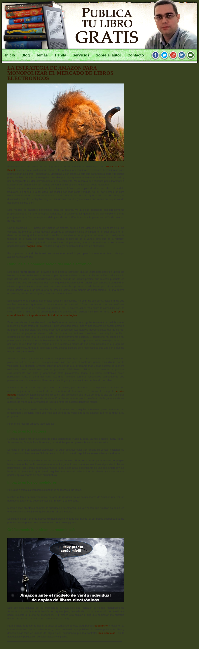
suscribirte (101, 625)
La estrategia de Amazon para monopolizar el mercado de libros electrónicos (60, 73)
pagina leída (34, 245)
